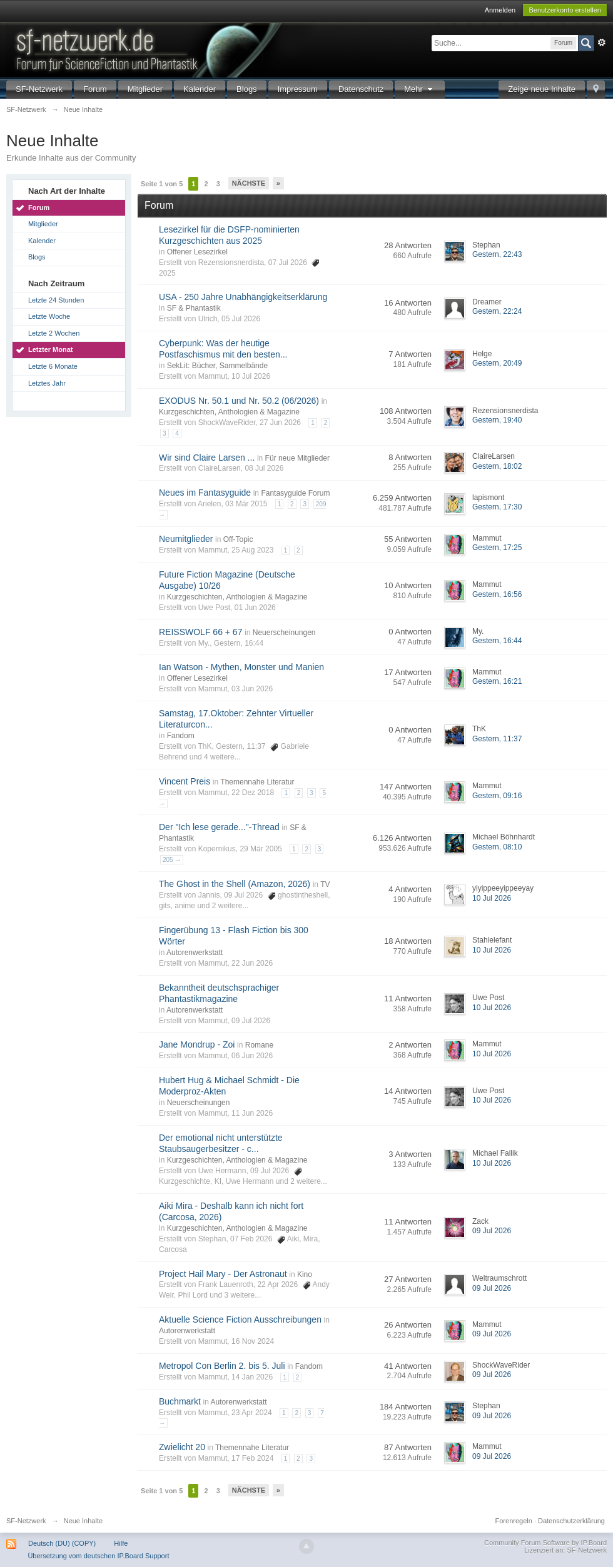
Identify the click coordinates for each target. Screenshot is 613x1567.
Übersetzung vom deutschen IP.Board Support (98, 1555)
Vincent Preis (184, 781)
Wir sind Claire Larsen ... (207, 458)
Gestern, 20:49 (497, 363)
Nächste (248, 183)
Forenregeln (513, 1520)
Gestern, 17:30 (497, 507)
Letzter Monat (50, 349)
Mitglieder (145, 89)
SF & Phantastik (194, 308)
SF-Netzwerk (39, 89)
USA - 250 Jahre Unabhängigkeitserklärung (243, 297)
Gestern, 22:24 (497, 311)
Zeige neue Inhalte (541, 89)
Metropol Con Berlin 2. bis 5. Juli (222, 1366)
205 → (172, 859)
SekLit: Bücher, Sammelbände (217, 365)
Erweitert (602, 43)
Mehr (419, 89)
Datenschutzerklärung (571, 1520)
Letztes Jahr (47, 383)
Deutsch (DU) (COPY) (62, 1543)
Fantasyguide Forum (295, 493)
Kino (304, 1274)
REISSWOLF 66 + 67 (200, 632)
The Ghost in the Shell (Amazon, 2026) (234, 884)
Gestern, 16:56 (497, 594)
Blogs (246, 89)
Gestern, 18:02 (497, 466)
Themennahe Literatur (257, 782)
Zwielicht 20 (182, 1447)
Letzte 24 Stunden (56, 300)
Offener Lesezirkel (197, 252)
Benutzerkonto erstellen (565, 10)
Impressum (298, 89)
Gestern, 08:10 (497, 847)
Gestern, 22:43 (497, 254)
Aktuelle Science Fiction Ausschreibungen (240, 1319)
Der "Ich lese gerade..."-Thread (219, 827)
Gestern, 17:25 (497, 547)
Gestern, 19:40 (497, 420)
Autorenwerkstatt (194, 952)
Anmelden (500, 10)
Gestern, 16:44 (497, 640)
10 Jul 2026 (491, 898)
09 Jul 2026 (491, 1230)
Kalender (199, 89)
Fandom (181, 735)
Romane (259, 1045)
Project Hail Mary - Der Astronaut (223, 1274)
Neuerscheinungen (284, 632)
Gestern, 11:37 (497, 738)
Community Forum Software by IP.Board (545, 1542)
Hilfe (121, 1543)
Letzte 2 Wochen (53, 333)
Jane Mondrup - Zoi (197, 1044)
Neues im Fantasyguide (205, 493)
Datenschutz (360, 89)
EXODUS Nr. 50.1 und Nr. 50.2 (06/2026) (239, 401)
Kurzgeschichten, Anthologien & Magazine (229, 412)
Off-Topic (238, 539)
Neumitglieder (186, 539)
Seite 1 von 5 (162, 184)
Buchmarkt (180, 1401)
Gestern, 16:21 (497, 681)
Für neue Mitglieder (297, 458)
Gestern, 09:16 (497, 795)
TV (325, 884)
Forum (95, 89)
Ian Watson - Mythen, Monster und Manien (241, 667)
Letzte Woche (49, 316)
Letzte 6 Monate (53, 366)
